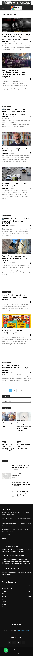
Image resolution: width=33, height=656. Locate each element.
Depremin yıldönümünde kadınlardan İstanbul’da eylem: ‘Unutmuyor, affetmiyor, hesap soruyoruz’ (14, 73)
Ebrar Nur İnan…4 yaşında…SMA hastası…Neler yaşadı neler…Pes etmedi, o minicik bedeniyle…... (24, 426)
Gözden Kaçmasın (6, 31)
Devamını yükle (16, 500)
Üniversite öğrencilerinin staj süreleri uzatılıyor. (14, 559)
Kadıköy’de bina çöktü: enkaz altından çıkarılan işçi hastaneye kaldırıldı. (15, 258)
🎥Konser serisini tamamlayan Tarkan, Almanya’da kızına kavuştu (16, 564)
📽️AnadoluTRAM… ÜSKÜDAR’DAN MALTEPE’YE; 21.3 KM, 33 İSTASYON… (16, 221)
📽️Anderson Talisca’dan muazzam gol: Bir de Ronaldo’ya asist (24, 446)
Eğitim (3, 180)
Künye (13, 649)
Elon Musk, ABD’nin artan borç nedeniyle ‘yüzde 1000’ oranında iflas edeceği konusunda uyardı (16, 550)
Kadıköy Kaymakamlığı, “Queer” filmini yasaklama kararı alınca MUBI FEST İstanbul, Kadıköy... (21, 484)
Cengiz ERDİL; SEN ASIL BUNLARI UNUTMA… (14, 555)
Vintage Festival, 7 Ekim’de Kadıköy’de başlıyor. (12, 331)
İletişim (19, 649)
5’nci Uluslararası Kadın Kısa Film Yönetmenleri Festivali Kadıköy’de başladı (15, 368)
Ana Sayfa (4, 12)
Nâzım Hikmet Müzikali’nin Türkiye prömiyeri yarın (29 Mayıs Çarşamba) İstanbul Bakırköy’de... (16, 37)
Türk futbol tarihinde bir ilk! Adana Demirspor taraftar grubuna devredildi (16, 573)
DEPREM (4, 67)
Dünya (3, 420)
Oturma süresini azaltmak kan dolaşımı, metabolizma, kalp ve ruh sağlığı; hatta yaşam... (20, 493)
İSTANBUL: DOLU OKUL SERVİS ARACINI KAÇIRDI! (15, 185)
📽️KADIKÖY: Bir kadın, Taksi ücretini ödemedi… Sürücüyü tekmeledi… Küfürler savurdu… (14, 111)
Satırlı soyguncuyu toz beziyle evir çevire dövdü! (8, 424)
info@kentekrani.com (23, 630)
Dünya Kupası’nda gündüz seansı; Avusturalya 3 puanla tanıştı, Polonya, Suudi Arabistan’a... (8, 448)
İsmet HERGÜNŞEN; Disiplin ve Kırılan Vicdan (14, 569)
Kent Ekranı (5, 41)
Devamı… (4, 538)
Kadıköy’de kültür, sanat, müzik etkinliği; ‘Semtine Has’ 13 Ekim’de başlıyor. (16, 297)
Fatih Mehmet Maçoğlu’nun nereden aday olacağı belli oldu (16, 150)
